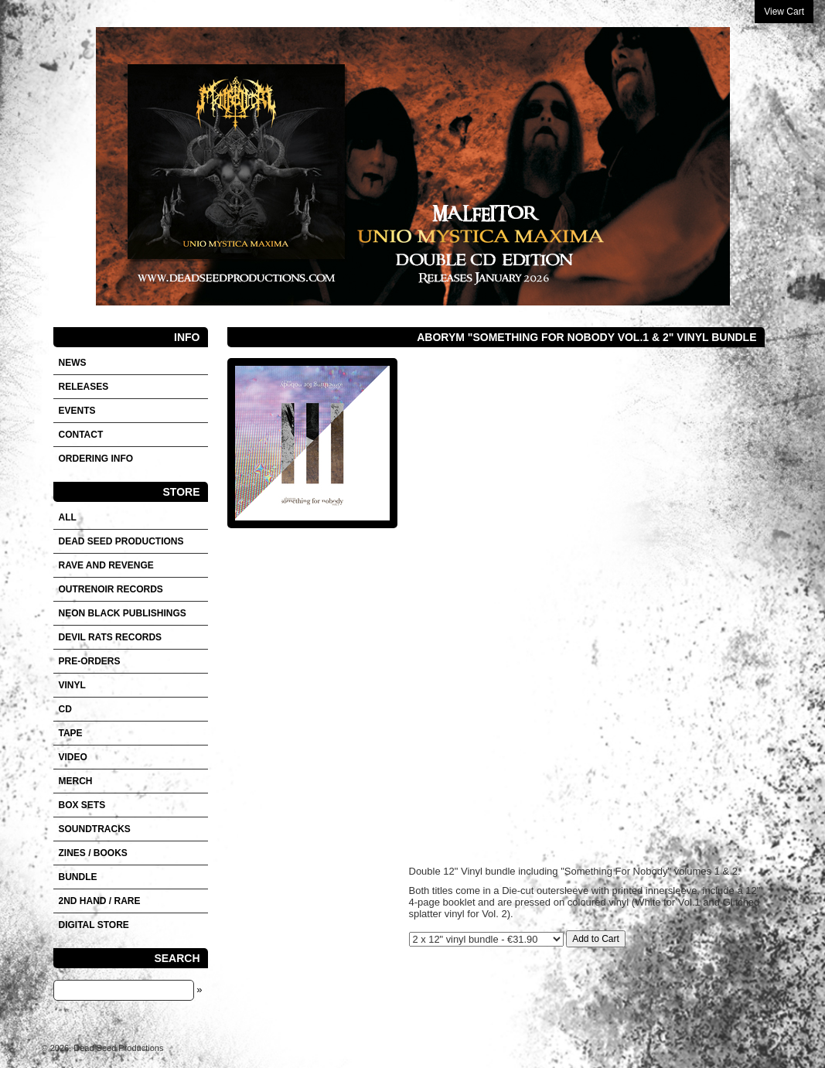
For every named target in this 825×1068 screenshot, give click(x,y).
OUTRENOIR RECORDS (111, 589)
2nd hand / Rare (100, 901)
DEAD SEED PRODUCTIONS (121, 541)
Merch (76, 781)
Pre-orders (90, 661)
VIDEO (73, 757)
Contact (81, 434)
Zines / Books (93, 853)
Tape (71, 733)
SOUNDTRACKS (95, 829)
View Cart (784, 11)
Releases (84, 386)
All (68, 517)
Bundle (78, 877)
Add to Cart (595, 938)
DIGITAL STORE (94, 925)
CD (65, 709)
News (73, 362)
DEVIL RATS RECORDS (110, 637)
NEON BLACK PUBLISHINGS (122, 613)
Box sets (82, 805)
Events (77, 410)
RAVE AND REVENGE (106, 565)
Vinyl (72, 685)
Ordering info (96, 458)
